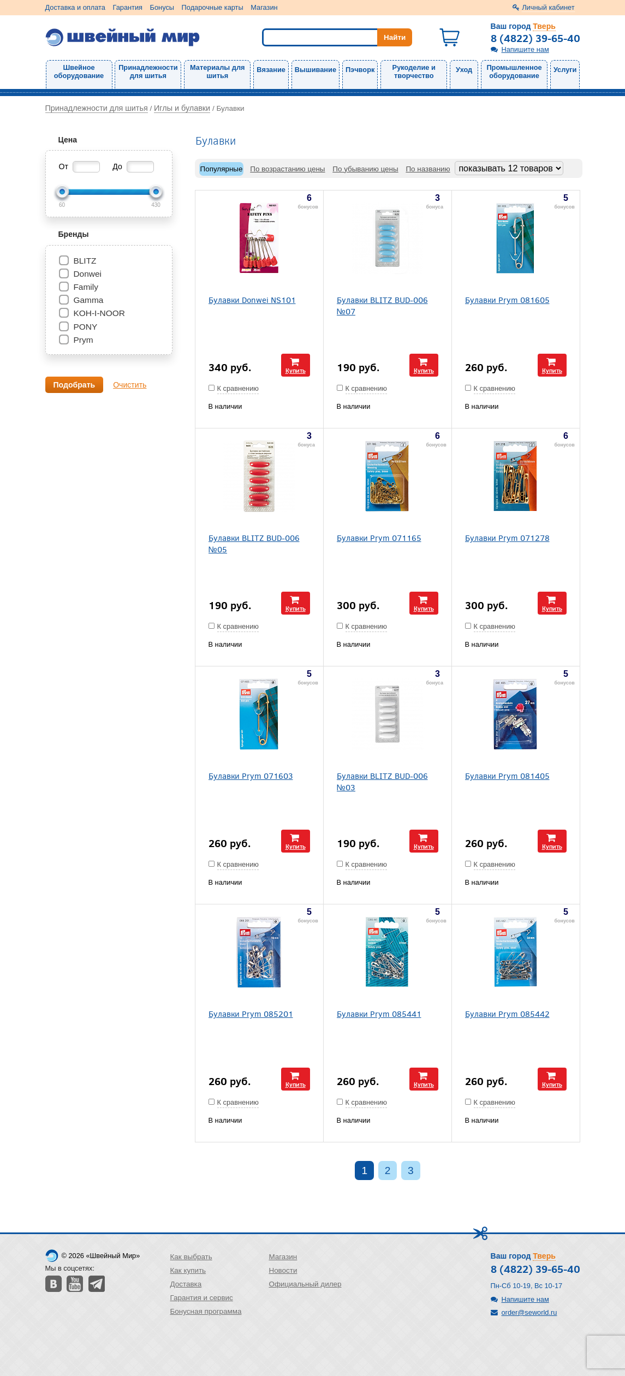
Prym (83, 339)
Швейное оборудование (79, 71)
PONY (85, 326)
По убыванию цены (365, 169)
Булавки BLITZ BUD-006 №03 (382, 781)
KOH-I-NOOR (99, 313)
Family (85, 286)
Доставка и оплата (75, 7)
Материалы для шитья (217, 71)
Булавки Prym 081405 (507, 775)
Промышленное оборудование (513, 71)
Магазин (264, 7)
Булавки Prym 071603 (251, 775)
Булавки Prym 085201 (251, 1013)
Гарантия (127, 7)
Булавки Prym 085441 (379, 1013)
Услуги (565, 69)
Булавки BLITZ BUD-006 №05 (254, 543)
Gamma (88, 300)
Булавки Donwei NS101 (252, 299)
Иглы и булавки (182, 108)
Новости (283, 1270)
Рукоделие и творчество (414, 71)
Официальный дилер (305, 1284)
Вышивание (315, 69)
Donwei (87, 273)
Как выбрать (191, 1257)
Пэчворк (360, 69)
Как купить (188, 1270)
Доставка (186, 1284)
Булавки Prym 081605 (507, 299)
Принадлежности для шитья (147, 71)
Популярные (221, 169)
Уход (464, 69)
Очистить (129, 384)
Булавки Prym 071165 (379, 537)
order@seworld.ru (529, 1312)
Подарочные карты (212, 7)
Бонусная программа (206, 1311)
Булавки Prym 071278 (507, 537)
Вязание (271, 69)
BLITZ (84, 260)
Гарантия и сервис (201, 1298)
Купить (295, 370)
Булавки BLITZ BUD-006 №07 (382, 305)
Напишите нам (525, 49)
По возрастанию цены (287, 169)
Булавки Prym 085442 (507, 1013)
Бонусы (162, 7)
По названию (428, 169)
